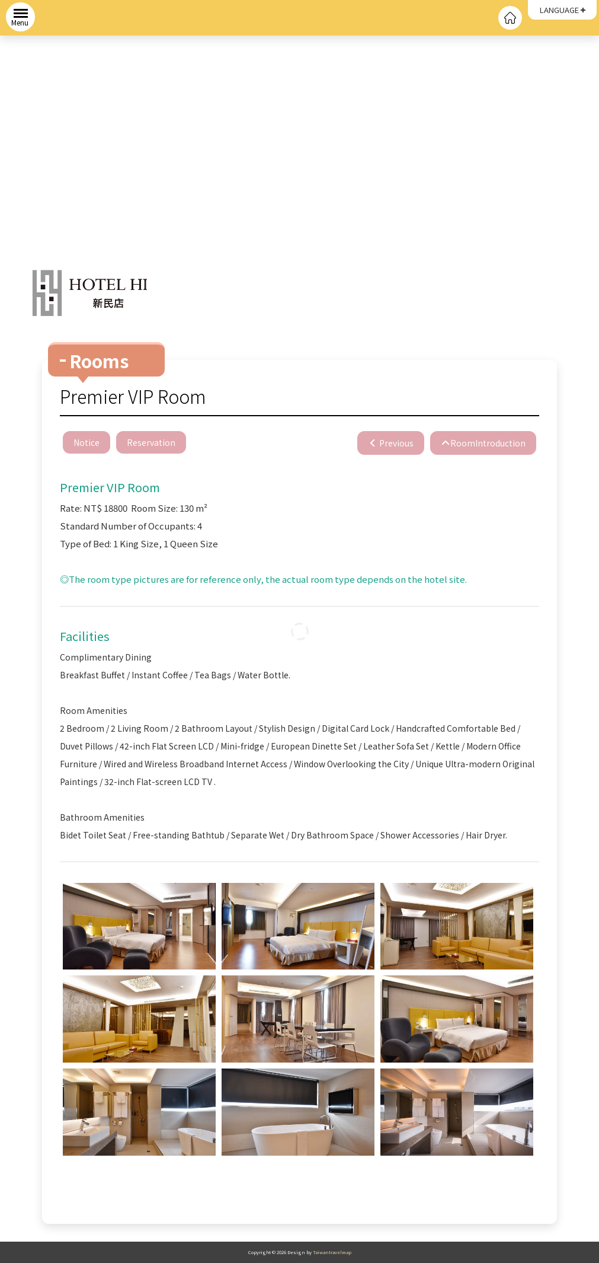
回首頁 (510, 18)
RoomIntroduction (488, 443)
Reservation (151, 442)
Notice (86, 442)
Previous (395, 443)
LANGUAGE (559, 9)
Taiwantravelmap (332, 1252)
